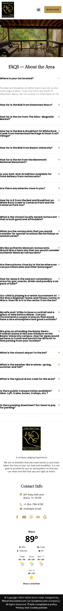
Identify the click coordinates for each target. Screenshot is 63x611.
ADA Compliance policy (42, 604)
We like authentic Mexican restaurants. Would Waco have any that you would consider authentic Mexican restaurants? (29, 250)
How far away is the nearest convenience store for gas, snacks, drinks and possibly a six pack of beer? (29, 281)
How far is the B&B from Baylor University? (26, 147)
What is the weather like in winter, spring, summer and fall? (25, 366)
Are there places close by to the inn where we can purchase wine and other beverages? (28, 266)
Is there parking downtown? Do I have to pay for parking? (27, 406)
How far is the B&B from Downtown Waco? (26, 104)
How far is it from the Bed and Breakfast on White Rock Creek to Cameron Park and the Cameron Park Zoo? (27, 203)
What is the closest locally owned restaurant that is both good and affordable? (28, 218)
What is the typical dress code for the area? (27, 379)
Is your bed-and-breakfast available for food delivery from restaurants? (26, 175)
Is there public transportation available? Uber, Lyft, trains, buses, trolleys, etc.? (26, 392)
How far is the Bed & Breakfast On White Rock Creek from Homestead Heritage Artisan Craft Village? (29, 133)
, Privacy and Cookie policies (36, 606)
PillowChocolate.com (14, 601)
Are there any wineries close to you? (22, 188)
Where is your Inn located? (17, 78)
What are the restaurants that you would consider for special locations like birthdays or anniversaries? (29, 234)
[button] (38, 9)
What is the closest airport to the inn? (23, 352)
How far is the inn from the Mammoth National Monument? (23, 161)
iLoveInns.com (40, 601)
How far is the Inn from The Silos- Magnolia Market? (27, 118)
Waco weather (31, 583)
